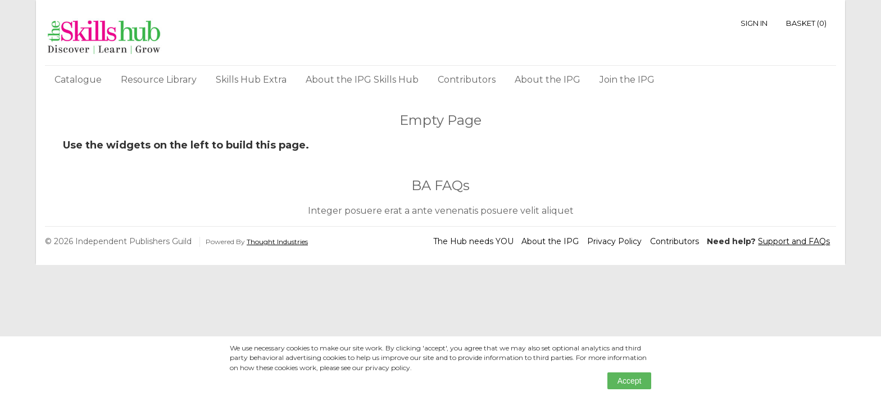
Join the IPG (627, 79)
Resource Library (159, 79)
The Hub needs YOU (473, 241)
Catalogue (78, 79)
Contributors (467, 79)
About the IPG (547, 79)
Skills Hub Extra (251, 79)
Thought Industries (277, 241)
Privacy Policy (614, 241)
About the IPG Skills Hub (362, 79)
